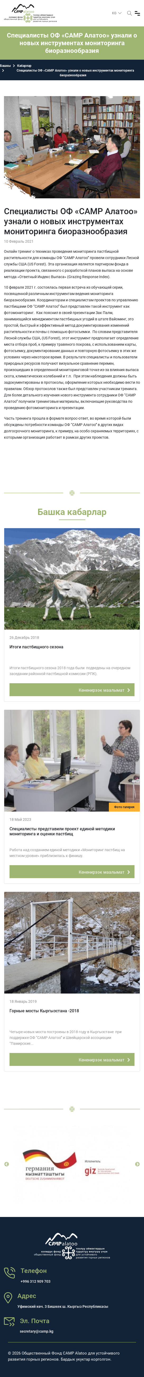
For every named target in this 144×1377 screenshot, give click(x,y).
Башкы (5, 66)
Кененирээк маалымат (105, 689)
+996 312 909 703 (35, 1281)
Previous (6, 1164)
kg (114, 13)
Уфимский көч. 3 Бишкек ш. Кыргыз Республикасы (62, 1306)
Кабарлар (24, 66)
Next (137, 1164)
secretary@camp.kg (36, 1331)
